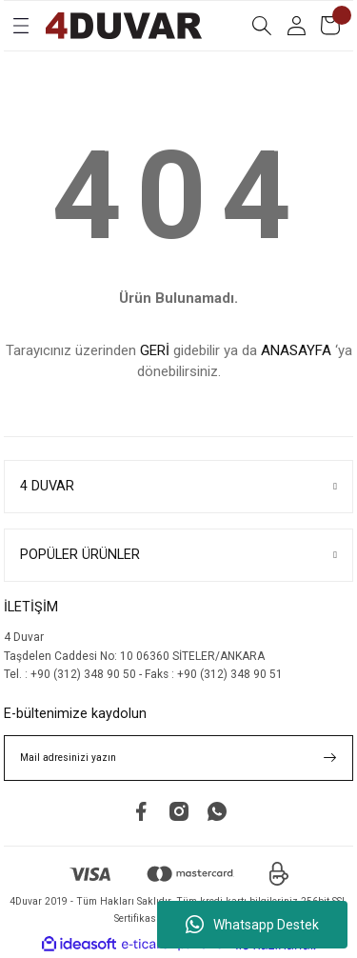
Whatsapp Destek (252, 924)
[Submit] (330, 758)
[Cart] (330, 25)
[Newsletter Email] (178, 758)
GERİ (154, 350)
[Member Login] (296, 25)
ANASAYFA (296, 350)
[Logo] (124, 25)
